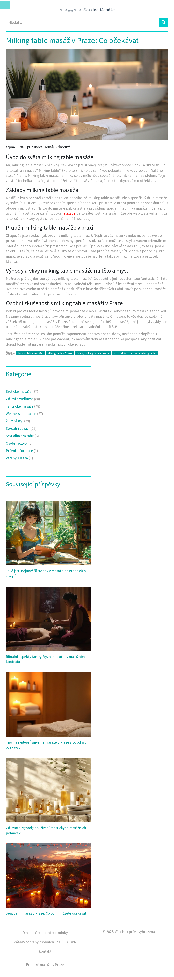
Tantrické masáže (23, 406)
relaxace (68, 213)
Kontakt (45, 951)
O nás (26, 932)
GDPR (71, 942)
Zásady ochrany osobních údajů (38, 942)
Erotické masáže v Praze (45, 964)
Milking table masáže (30, 353)
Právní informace (22, 450)
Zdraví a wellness (23, 398)
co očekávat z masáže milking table (135, 353)
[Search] (82, 22)
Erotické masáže (22, 391)
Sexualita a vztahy (22, 435)
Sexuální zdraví (21, 428)
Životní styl (18, 421)
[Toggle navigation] (5, 5)
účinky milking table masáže (93, 353)
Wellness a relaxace (24, 413)
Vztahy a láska (19, 458)
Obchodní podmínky (51, 932)
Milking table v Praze (60, 353)
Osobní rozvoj (19, 443)
